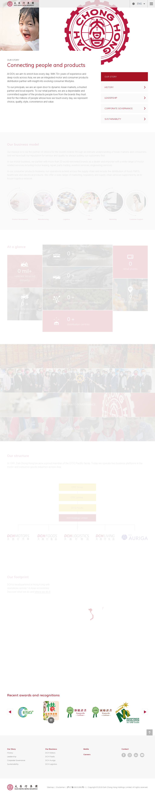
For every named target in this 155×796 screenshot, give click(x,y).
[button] (10, 712)
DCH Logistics (51, 764)
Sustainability (12, 764)
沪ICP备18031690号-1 (76, 787)
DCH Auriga (50, 760)
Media (86, 749)
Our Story (11, 749)
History (10, 753)
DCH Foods (50, 756)
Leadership (11, 756)
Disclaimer (60, 787)
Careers (87, 754)
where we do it (42, 591)
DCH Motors (50, 753)
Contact (125, 749)
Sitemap (50, 787)
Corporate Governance (16, 760)
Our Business (51, 749)
